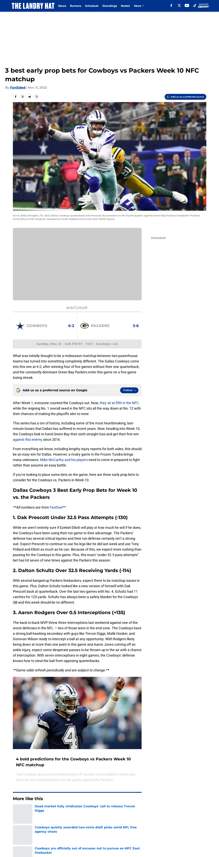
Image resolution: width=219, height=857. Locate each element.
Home (17, 839)
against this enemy (27, 439)
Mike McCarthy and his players (64, 460)
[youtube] (188, 5)
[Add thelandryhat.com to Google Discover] (185, 97)
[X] (180, 5)
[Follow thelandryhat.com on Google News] (129, 390)
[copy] (36, 96)
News (62, 6)
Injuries (139, 6)
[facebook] (173, 5)
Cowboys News (43, 821)
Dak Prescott (22, 821)
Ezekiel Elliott (65, 821)
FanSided (17, 87)
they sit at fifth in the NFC (119, 403)
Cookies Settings (77, 267)
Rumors (75, 6)
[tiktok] (196, 5)
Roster (125, 6)
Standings (109, 6)
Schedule (91, 6)
